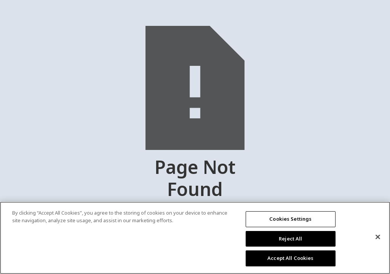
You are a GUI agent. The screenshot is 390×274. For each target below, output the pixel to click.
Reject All (290, 238)
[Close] (377, 237)
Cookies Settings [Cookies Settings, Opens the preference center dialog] (290, 218)
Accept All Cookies (290, 258)
